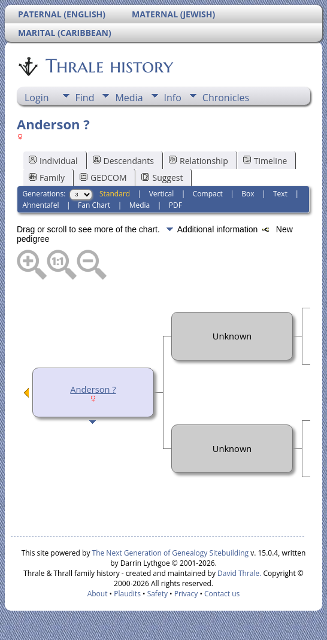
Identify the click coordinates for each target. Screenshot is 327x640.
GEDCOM (103, 177)
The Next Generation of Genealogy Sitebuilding (170, 553)
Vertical (161, 194)
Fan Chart (94, 205)
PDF (175, 205)
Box (247, 194)
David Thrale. (238, 573)
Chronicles (225, 97)
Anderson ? (93, 389)
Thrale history (108, 66)
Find (85, 97)
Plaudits (127, 594)
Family (47, 177)
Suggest (162, 177)
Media (129, 97)
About (97, 594)
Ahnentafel (40, 205)
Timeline (265, 160)
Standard (114, 194)
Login (37, 97)
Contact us (222, 594)
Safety (157, 594)
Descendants (123, 160)
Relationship (198, 160)
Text (280, 194)
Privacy (186, 594)
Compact (208, 194)
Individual (53, 160)
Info (172, 97)
